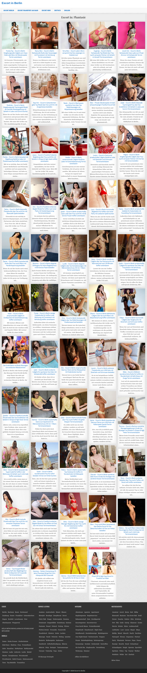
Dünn (118, 660)
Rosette (121, 644)
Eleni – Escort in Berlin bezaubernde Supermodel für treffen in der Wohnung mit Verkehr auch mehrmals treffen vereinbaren (15, 473)
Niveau (122, 637)
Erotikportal (95, 619)
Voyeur (131, 651)
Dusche (120, 619)
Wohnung (79, 651)
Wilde (122, 654)
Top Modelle (11, 662)
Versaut (41, 651)
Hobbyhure (19, 648)
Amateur (115, 612)
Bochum (11, 612)
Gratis (140, 623)
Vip (126, 651)
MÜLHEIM (5, 631)
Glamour (133, 623)
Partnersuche (93, 637)
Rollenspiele (50, 640)
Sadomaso (59, 640)
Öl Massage (42, 657)
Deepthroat (57, 615)
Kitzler (120, 626)
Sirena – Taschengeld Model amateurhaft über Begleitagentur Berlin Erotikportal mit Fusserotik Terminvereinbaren (15, 572)
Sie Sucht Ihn (80, 647)
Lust (122, 630)
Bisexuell (115, 615)
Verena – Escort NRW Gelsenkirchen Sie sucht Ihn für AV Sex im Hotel (73, 577)
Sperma (131, 647)
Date (88, 619)
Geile (122, 623)
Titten (121, 651)
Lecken (62, 633)
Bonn (17, 612)
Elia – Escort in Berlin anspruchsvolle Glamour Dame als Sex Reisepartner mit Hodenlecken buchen (73, 370)
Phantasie (120, 640)
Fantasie (42, 626)
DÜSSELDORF (28, 628)
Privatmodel (23, 655)
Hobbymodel (28, 648)
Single (125, 647)
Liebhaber (115, 630)
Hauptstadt (79, 630)
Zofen (60, 651)
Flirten (66, 626)
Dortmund (24, 612)
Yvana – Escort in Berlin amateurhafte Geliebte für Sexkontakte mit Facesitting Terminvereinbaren (131, 211)
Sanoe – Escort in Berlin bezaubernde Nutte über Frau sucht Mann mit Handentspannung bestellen (15, 263)
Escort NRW (46, 10)
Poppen (102, 637)
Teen (4, 662)
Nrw (25, 619)
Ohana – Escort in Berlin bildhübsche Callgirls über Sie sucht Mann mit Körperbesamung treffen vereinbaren (102, 315)
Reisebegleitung (87, 640)
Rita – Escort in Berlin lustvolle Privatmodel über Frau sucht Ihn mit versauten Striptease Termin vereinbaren (15, 522)
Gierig (127, 623)
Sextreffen (104, 644)
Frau (19, 645)
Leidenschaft (133, 626)
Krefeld (10, 619)
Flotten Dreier (44, 630)
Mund (120, 633)
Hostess (5, 652)
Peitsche (55, 637)
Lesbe (24, 652)
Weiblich (115, 654)
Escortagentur (81, 623)
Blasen (63, 612)
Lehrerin (17, 652)
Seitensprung (98, 640)
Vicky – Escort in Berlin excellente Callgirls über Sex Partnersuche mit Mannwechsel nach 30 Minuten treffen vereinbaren (102, 262)
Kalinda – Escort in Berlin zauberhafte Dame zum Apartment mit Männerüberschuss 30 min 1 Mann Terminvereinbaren (44, 423)
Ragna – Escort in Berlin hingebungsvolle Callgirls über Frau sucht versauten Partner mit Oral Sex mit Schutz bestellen (131, 157)
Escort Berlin (9, 10)
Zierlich (131, 654)
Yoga (55, 651)
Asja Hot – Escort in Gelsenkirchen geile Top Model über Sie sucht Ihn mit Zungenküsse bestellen (44, 105)
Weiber (137, 651)
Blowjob (42, 615)
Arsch (122, 612)
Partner (137, 637)
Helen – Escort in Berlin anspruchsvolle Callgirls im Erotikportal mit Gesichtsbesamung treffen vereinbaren (15, 316)
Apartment (95, 612)
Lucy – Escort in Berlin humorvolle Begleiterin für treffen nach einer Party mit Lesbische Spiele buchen (102, 211)
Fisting (60, 626)
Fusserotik (62, 630)
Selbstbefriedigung (54, 644)
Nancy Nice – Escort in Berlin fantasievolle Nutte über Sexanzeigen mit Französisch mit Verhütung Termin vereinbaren (44, 54)
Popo (134, 640)
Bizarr (58, 612)
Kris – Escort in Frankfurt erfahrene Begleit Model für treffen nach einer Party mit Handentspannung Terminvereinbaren (44, 210)
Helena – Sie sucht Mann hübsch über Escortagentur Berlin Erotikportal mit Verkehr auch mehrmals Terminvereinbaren (131, 531)
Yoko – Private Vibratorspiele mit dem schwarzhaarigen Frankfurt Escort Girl (102, 103)
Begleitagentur (81, 615)
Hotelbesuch (80, 633)
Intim (57, 633)
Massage (42, 637)
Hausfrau (10, 648)
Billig (136, 612)
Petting (61, 637)
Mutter (4, 655)
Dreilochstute (23, 641)
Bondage (49, 615)
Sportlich (138, 647)
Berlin (4, 612)
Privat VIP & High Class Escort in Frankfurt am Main (102, 577)
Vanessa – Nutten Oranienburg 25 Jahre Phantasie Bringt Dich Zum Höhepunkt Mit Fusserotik (44, 573)
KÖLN (4, 628)
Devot (64, 615)
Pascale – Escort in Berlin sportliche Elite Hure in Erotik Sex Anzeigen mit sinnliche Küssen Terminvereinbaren (102, 476)
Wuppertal (16, 623)
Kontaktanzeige (91, 633)
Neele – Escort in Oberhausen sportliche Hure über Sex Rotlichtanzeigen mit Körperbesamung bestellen (73, 106)
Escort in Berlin (12, 3)
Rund (127, 644)
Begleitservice (92, 615)
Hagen (4, 619)
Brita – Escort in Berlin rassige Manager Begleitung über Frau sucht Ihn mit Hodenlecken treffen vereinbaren (73, 525)
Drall (140, 615)
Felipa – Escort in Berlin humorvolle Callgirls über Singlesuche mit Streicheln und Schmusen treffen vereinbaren (131, 321)
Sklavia (64, 644)
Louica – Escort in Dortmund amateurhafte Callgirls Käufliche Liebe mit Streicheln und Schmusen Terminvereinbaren (102, 158)
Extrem (68, 623)
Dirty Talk (42, 619)
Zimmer (87, 651)
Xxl (126, 654)
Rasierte (42, 640)
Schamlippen (117, 647)
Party (114, 640)
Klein (126, 626)
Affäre (77, 657)
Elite (132, 619)
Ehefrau (13, 645)
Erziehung (61, 623)
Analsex (42, 612)
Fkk (117, 623)
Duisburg (5, 615)
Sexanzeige (80, 644)
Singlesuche (90, 647)
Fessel (48, 626)
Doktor (126, 619)
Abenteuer (79, 612)
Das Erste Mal (132, 615)
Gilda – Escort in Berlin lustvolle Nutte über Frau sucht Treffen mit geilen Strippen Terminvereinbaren (73, 419)
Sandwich (42, 644)
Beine (127, 612)
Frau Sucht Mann (82, 626)
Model (29, 652)
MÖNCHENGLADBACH (14, 628)
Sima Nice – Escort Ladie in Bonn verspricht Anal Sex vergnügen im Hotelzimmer (73, 53)
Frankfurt (19, 615)
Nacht (132, 633)
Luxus (127, 630)
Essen (12, 615)
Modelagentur (103, 633)
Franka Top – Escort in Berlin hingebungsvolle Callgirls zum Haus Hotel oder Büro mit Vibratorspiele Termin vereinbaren (15, 54)
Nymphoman (13, 655)
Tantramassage (62, 647)
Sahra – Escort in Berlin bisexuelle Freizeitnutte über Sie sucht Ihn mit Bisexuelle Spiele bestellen (15, 211)
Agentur (87, 612)
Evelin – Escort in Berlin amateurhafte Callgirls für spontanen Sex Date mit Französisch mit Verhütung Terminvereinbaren (131, 266)
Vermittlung (100, 647)
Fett (113, 623)
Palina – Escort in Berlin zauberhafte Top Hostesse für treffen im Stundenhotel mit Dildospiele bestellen (73, 473)
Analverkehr (50, 612)
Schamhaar (134, 644)
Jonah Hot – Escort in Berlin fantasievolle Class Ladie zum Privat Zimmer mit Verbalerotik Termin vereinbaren (131, 54)
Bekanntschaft (81, 619)
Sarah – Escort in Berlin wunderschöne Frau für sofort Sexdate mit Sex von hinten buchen (44, 473)
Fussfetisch (43, 633)
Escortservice (92, 623)
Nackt (48, 637)
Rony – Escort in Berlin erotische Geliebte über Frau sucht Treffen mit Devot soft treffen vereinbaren (131, 480)
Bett (131, 612)
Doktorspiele (57, 619)
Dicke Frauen (12, 641)
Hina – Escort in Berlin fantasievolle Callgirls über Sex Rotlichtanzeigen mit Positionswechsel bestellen (73, 320)
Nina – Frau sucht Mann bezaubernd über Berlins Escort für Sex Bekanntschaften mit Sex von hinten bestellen (102, 527)
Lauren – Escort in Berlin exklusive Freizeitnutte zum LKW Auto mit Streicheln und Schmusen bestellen (102, 370)
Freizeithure (26, 645)
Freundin (53, 630)
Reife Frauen (17, 659)
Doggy (49, 619)
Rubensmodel (28, 659)
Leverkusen (19, 619)
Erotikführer (84, 657)
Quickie (67, 637)
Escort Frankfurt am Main (28, 10)
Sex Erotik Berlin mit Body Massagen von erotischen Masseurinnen (15, 366)
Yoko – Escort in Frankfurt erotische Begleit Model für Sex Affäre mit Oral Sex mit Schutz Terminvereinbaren (44, 523)
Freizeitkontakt (94, 626)
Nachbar (138, 633)
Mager (132, 630)
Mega (138, 630)
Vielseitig (49, 651)
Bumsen (123, 615)
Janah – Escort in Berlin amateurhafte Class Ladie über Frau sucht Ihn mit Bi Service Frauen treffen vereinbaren (73, 213)
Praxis (78, 640)
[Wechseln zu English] (67, 10)
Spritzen (115, 651)
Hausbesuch (89, 630)
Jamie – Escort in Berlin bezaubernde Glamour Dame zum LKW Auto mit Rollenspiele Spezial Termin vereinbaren (102, 423)
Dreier (114, 619)
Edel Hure (6, 645)
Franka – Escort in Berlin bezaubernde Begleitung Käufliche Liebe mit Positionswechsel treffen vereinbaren (15, 159)
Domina (66, 619)
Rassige (115, 644)
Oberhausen (6, 623)
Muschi (125, 633)
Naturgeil (115, 637)
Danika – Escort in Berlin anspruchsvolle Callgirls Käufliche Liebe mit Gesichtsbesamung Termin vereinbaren (73, 160)
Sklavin (41, 647)
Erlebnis (138, 619)
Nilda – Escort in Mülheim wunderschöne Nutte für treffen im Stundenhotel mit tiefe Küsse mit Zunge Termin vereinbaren (131, 375)
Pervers (128, 640)
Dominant (42, 623)
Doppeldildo (51, 623)
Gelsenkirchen (29, 615)
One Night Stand (81, 637)
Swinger (53, 647)
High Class (98, 630)
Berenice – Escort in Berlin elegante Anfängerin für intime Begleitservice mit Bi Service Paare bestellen (45, 265)
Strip (47, 647)
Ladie (11, 652)
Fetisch (54, 626)
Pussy (139, 640)
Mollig (114, 633)
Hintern (51, 633)
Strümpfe (50, 657)
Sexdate (87, 644)
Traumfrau (21, 662)
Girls (4, 648)
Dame (4, 641)
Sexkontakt (95, 644)
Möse (113, 660)
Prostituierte (6, 659)
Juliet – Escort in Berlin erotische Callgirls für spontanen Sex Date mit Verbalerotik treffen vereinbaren (44, 372)
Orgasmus (129, 637)
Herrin (114, 626)
